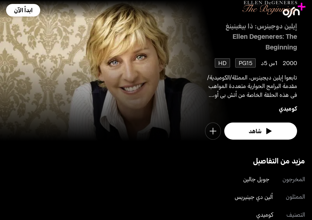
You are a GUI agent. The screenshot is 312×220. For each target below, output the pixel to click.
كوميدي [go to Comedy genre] (288, 108)
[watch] (260, 131)
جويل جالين (256, 179)
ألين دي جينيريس (254, 197)
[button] (23, 10)
